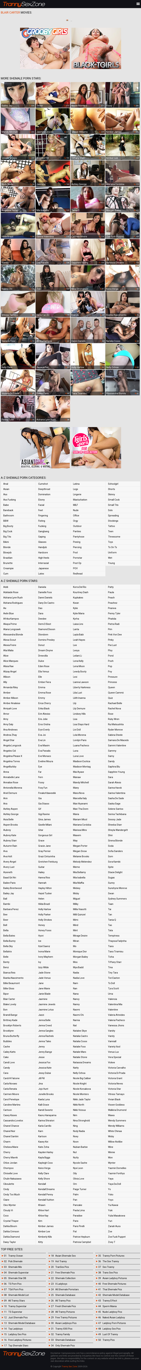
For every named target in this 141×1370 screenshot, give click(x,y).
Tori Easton (114, 978)
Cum (5, 573)
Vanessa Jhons (116, 1025)
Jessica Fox (44, 1062)
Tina (110, 967)
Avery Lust (8, 867)
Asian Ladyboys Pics (66, 1323)
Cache (6, 1046)
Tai (109, 909)
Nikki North (78, 1104)
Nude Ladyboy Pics (112, 1312)
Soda (110, 846)
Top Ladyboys (15, 1328)
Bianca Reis (9, 972)
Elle (40, 677)
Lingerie (77, 494)
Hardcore (43, 552)
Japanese (43, 568)
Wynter (111, 1163)
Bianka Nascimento (13, 978)
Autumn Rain (10, 846)
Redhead (78, 573)
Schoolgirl (113, 484)
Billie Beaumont (11, 983)
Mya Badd (78, 967)
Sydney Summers (117, 898)
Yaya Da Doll (114, 1184)
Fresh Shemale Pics (65, 1306)
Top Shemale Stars (18, 1345)
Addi (5, 587)
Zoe (110, 1231)
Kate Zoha (43, 1147)
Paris (75, 1221)
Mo (74, 946)
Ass (5, 494)
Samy (111, 756)
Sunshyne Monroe (117, 888)
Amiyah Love (10, 708)
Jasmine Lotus (46, 1009)
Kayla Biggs (44, 1157)
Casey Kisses (10, 1115)
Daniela (42, 587)
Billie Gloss (8, 988)
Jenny (41, 1046)
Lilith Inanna (79, 698)
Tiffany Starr (115, 962)
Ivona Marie (44, 951)
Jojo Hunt (43, 1089)
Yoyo (110, 1199)
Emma (41, 687)
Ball (5, 898)
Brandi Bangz (10, 1015)
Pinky (111, 640)
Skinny (111, 494)
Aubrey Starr (10, 840)
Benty (6, 962)
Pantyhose (78, 536)
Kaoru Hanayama (47, 1115)
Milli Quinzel (79, 914)
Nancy (76, 999)
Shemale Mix (15, 1267)
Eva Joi (42, 735)
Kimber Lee (44, 1231)
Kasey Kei (43, 1141)
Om (75, 1184)
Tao (110, 925)
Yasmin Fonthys (116, 1173)
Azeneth (7, 872)
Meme (76, 867)
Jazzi (41, 1015)
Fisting (41, 521)
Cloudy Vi (8, 1210)
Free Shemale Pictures (114, 1284)
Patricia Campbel (82, 1242)
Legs (75, 489)
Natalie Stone (80, 1057)
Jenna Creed (45, 1025)
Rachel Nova (114, 708)
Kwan (76, 603)
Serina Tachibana (117, 814)
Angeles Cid (9, 750)
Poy (110, 671)
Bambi (6, 904)
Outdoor (77, 526)
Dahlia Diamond (11, 1236)
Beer (5, 920)
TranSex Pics (62, 1267)
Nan (75, 988)
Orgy (75, 521)
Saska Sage (114, 803)
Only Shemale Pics (65, 1345)
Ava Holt (7, 856)
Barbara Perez (11, 909)
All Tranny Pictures (65, 1312)
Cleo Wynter (9, 1205)
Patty (111, 587)
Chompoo (8, 1168)
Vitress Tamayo (116, 1094)
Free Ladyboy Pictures (19, 1340)
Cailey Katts (9, 1052)
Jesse (41, 1057)
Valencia (112, 999)
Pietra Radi (113, 624)
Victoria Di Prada (116, 1073)
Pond (110, 655)
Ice (39, 941)
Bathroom (8, 515)
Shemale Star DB (17, 1278)
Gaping (42, 536)
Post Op (77, 563)
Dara (40, 613)
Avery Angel (9, 861)
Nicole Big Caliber (82, 1078)
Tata (110, 930)
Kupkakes (78, 597)
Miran (76, 941)
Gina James (44, 819)
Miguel (76, 898)
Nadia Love (79, 978)
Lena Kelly (78, 661)
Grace (41, 840)
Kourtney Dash (80, 592)
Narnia (76, 1020)
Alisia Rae (8, 666)
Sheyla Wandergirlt (118, 830)
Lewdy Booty (79, 671)
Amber (7, 692)
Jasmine (42, 999)
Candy (6, 1067)
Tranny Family (62, 1334)
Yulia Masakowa (116, 1215)
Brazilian (7, 557)
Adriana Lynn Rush (13, 597)
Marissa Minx (80, 830)
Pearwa (112, 608)
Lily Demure (79, 708)
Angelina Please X (12, 756)
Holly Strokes (45, 920)
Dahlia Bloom (10, 1226)
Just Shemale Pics (18, 1317)
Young (111, 563)
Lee (75, 645)
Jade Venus (44, 978)
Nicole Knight (79, 1083)
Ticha (111, 956)
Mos (75, 962)
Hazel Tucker (45, 893)
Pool (75, 552)
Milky (75, 904)
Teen (110, 531)
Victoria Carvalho (117, 1067)
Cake (6, 1057)
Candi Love (9, 1062)
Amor (6, 713)
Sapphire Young (116, 772)
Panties (77, 531)
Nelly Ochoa (79, 1073)
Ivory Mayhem (45, 956)
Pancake (77, 1205)
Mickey (76, 888)
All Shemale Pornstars (67, 1289)
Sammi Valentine (117, 745)
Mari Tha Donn (80, 809)
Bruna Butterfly (11, 1036)
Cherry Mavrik (10, 1157)
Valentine (113, 1009)
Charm (6, 1141)
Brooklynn (8, 1030)
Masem (77, 835)
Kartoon (42, 1136)
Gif (39, 809)
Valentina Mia (115, 1004)
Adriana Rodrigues (13, 603)
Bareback (8, 510)
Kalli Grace (43, 1104)
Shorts (111, 489)
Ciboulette (8, 1184)
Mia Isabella (79, 877)
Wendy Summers (117, 1120)
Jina (40, 1083)
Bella (5, 930)
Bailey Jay (8, 893)
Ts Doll (111, 983)
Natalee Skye (80, 1030)
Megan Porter (80, 846)
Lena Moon (79, 666)
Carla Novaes (10, 1083)
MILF (75, 505)
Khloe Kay (43, 1215)
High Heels (43, 557)
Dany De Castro (46, 603)
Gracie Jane (44, 846)
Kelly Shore (44, 1178)
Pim (110, 629)
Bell (5, 925)
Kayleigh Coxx (45, 1163)
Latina (76, 484)
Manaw (77, 777)
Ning (75, 1126)
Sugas (111, 877)
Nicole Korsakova (82, 1089)
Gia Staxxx (43, 803)
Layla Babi (78, 634)
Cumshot (43, 484)
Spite (110, 867)
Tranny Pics (109, 1340)
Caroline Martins (11, 1104)
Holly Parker (44, 914)
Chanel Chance (11, 1126)
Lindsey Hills (79, 713)
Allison (6, 677)
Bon (5, 1009)
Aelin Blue (8, 613)
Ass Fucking (9, 499)
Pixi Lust (112, 645)
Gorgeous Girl (45, 835)
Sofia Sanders (115, 851)
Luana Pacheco (81, 745)
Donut (41, 645)
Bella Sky (8, 946)
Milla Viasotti (79, 909)
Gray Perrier (44, 851)
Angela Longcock (12, 745)
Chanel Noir (9, 1131)
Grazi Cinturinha (46, 856)
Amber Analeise (11, 703)
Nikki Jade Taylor (82, 1099)
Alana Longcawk (12, 629)
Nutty (76, 1157)
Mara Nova (78, 793)
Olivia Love (78, 1178)
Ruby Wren (113, 719)
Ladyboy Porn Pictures (114, 1323)
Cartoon (7, 1110)
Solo (110, 510)
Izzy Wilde (43, 967)
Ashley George (11, 814)
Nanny (76, 1004)
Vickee (111, 1062)
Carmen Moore (11, 1094)
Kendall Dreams (46, 1189)
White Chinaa (115, 1131)
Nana (76, 993)
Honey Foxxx (44, 930)
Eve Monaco (44, 756)
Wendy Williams (116, 1126)
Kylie (75, 608)
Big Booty (8, 526)
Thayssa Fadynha (117, 941)
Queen (111, 687)
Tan (110, 914)
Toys (110, 542)
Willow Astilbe (115, 1141)
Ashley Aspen (10, 809)
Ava (5, 851)
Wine (110, 1147)
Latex (41, 573)
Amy (5, 719)
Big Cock (7, 531)
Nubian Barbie (80, 1147)
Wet (110, 557)
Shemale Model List (18, 1295)
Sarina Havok (115, 787)
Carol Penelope (11, 1099)
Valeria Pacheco (116, 1020)
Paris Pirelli (79, 1226)
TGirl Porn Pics (15, 1289)
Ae (4, 608)
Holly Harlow (44, 909)
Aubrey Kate (9, 835)
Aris (5, 803)
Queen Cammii (116, 692)
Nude (76, 510)
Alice (5, 655)
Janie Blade (44, 993)
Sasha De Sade (116, 798)
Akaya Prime (10, 624)
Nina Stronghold (81, 1120)
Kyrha (76, 618)
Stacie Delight (115, 872)
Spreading (113, 515)
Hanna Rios (44, 877)
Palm (76, 1194)
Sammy (112, 750)
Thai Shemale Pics (112, 1289)
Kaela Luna (44, 1099)
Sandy (111, 761)
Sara (110, 777)
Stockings (113, 521)
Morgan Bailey (80, 956)
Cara (5, 1073)
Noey (75, 1136)
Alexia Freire (9, 645)
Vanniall (112, 1041)
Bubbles (7, 1041)
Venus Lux (113, 1052)
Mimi (75, 920)
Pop (110, 666)
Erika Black (44, 708)
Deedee (42, 618)
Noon (76, 1141)
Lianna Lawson (81, 682)
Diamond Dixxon (46, 629)
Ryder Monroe (115, 729)
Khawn (41, 1205)
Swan (111, 893)
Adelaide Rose (10, 592)
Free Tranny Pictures (66, 1317)
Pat (75, 1231)
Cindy (6, 1189)
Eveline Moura (45, 761)
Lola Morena (79, 735)
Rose (110, 713)
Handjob (42, 547)
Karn (40, 1131)
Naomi (76, 1009)
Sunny (111, 883)
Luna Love (78, 756)
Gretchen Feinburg (47, 861)
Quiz (110, 698)
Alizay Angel (9, 671)
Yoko (110, 1194)
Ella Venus (43, 671)
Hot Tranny (61, 1261)
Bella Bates (9, 935)
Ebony (41, 499)
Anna (6, 772)
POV (75, 568)
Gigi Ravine (44, 814)
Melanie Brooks (81, 856)
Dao (40, 608)
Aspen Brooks (10, 824)
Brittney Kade (10, 1020)
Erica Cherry (44, 703)
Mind (75, 925)
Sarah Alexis (114, 782)
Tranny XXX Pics (63, 1328)
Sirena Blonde (115, 840)
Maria (76, 814)
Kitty (40, 1242)
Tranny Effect (110, 1300)
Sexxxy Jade (114, 819)
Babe (6, 505)
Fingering (43, 515)
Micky (76, 893)
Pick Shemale (15, 1261)
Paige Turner (79, 1189)
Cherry (6, 1152)
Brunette (8, 563)
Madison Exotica (81, 761)
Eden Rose (43, 666)
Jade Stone (44, 972)
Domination (44, 494)
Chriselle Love (10, 1173)
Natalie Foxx (79, 1046)
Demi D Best (44, 624)
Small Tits (113, 505)
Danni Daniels (45, 597)
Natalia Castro (80, 1036)
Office (76, 515)
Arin (5, 798)
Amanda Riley (10, 687)
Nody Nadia (79, 1131)
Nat (75, 1025)
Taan (110, 904)
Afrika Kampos (11, 618)
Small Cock (114, 499)
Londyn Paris (79, 740)
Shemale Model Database (21, 1323)
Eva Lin (42, 740)
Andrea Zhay (10, 735)
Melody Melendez (82, 861)
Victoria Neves (115, 1083)
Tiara (110, 946)
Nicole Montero (81, 1094)
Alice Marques (10, 661)
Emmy (41, 698)
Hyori (41, 935)
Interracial (43, 563)
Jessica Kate (45, 1067)
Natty (76, 1067)
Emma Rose (44, 692)
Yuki (110, 1210)
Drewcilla (43, 655)
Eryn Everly (44, 729)
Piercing (77, 547)
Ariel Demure (10, 793)
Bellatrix (7, 951)
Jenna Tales (44, 1041)
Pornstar (77, 557)
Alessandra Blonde (13, 634)
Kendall (42, 1184)
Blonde (7, 547)
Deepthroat (44, 489)
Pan (75, 1199)
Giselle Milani (45, 824)
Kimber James (46, 1226)
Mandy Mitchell (81, 782)
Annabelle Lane (11, 777)
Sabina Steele (115, 735)
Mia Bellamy (79, 872)
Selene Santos (115, 809)
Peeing (76, 542)
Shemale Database (65, 1295)
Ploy (110, 650)
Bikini (6, 542)
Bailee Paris (9, 883)
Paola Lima (79, 1210)
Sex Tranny (108, 1267)
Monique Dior (80, 951)
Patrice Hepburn (81, 1236)
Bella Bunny (9, 941)
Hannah (42, 883)
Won (110, 1157)
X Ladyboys (61, 1284)
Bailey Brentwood (12, 888)
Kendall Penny (45, 1194)
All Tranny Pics (63, 1300)
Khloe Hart (43, 1210)
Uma (110, 993)
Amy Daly (8, 724)
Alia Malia (8, 650)
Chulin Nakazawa (12, 1178)
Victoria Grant (115, 1078)
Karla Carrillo (44, 1126)
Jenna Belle (44, 1020)
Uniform (112, 552)
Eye (40, 766)
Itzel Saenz (44, 946)
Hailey (41, 872)
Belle (5, 956)
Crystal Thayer (11, 1221)
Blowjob (7, 552)
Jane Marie (44, 988)
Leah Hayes (79, 640)
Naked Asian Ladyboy (114, 1317)
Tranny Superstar (17, 1306)
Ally (5, 682)
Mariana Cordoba (82, 824)
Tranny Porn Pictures (113, 1255)
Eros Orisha (44, 724)
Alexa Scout (9, 640)
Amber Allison (10, 698)
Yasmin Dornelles (117, 1168)
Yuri (110, 1221)
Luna (75, 750)
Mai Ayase (78, 772)
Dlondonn (43, 634)
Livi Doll (77, 729)
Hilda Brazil (44, 904)
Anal (5, 484)
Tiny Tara (113, 972)
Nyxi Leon (78, 1168)
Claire (6, 1199)
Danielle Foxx (45, 592)
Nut (75, 1152)
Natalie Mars (79, 1052)
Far (40, 772)
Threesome (114, 536)
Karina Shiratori (46, 1120)
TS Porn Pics (15, 1284)
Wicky (111, 1136)
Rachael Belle (115, 703)
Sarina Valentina (116, 793)
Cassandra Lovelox (13, 1120)
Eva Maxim (44, 745)
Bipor (6, 993)
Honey (41, 925)
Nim (75, 1115)
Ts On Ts (112, 547)
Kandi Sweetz (45, 1110)
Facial (41, 505)
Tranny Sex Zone (69, 1366)
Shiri (110, 835)
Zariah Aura (114, 1226)
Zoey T (111, 1242)
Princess (112, 682)
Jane (41, 983)
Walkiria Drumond (117, 1110)
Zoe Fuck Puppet (117, 1236)
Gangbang (43, 531)
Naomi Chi (78, 1015)
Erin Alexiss (44, 713)
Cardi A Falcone (11, 1078)
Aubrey (7, 830)
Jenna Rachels (46, 1036)
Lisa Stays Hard (81, 724)
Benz (6, 967)
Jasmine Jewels (46, 1004)
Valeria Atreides (116, 1015)
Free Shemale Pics (65, 1272)
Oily (75, 1173)
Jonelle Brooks (46, 1094)
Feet (40, 510)
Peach (111, 597)
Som (110, 856)
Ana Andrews (10, 729)
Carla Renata (10, 1089)
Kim (40, 1221)
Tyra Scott (113, 988)
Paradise (77, 1215)
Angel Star (8, 740)
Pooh (110, 661)
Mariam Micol (80, 819)
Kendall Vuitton (46, 1199)
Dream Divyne (45, 650)
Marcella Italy (80, 798)
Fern (40, 777)
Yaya (110, 1178)
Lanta (76, 629)
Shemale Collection (65, 1278)
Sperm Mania (110, 1306)
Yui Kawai (113, 1205)
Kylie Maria (78, 613)
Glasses (42, 542)
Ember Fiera (44, 682)
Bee (5, 914)
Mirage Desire (80, 935)
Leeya (76, 650)
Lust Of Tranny (110, 1334)
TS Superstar (15, 1312)
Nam (75, 983)
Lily (74, 703)
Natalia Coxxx (80, 1041)
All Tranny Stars (16, 1300)
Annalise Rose (10, 782)
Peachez (112, 603)
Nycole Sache (80, 1163)
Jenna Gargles (45, 1030)
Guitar (41, 867)
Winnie (111, 1152)
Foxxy (41, 782)
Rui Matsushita (116, 724)
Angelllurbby (9, 766)
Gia (40, 798)
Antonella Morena (12, 787)
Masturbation (80, 499)
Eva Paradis (44, 750)
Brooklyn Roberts (12, 1025)
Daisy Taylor (9, 1242)
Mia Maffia (78, 883)
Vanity (111, 1036)
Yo (109, 1189)
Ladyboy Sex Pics (17, 1334)
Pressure (112, 677)
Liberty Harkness (81, 687)
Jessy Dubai (44, 1073)
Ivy (39, 962)
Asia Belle (8, 819)
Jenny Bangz (45, 1052)
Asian (6, 489)
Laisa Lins (78, 624)
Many (76, 787)
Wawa (111, 1115)
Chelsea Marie (10, 1147)
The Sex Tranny (111, 1261)
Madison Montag (82, 766)
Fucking (42, 526)
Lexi (75, 677)
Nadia (76, 972)
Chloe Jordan (10, 1163)
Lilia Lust (77, 692)
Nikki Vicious (79, 1110)
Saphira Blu (114, 766)
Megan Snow (80, 851)
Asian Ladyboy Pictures (115, 1278)
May (75, 840)
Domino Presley (46, 640)
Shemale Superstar (18, 1272)
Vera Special (114, 1057)
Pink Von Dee (115, 634)
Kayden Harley (45, 1152)
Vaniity (111, 1030)
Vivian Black (114, 1099)
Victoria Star (114, 1089)
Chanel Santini (10, 1136)
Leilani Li (77, 655)
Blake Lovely (9, 1004)
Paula (111, 592)
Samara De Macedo (118, 740)
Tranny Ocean (15, 1255)
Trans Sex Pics (110, 1272)
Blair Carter (9, 999)
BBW (5, 521)
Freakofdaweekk (47, 793)
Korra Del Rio (79, 587)
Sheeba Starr (115, 824)
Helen (41, 898)
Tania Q (112, 920)
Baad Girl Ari (9, 877)
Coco (6, 1215)
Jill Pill (41, 1078)
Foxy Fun (42, 787)
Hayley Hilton (45, 888)
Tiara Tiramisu (115, 951)
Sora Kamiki (114, 861)
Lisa (75, 719)
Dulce (41, 661)
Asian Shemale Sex (65, 1255)
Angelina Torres (11, 761)
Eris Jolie (43, 719)
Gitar (40, 830)
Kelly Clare (43, 1173)
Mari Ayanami (80, 803)
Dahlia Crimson (11, 1231)
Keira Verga (44, 1168)
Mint (75, 930)
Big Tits (7, 536)
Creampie (8, 568)
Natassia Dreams (82, 1062)
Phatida (112, 618)
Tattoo (111, 526)
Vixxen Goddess (116, 1104)
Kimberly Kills (45, 1236)
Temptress (113, 935)
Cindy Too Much (11, 1194)
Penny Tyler (114, 613)
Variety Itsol (114, 1046)
